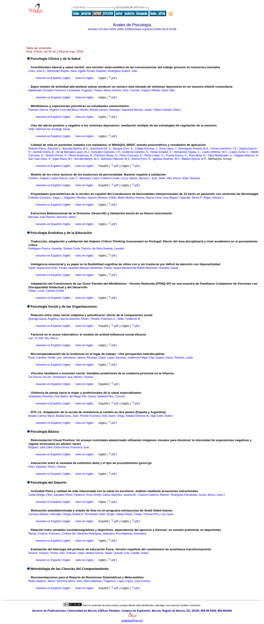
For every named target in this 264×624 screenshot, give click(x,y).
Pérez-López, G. (154, 155)
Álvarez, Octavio (38, 553)
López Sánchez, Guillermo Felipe (127, 357)
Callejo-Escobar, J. (146, 148)
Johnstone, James (74, 357)
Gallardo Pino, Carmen (111, 396)
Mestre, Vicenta (83, 377)
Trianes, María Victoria (107, 90)
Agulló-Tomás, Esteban (92, 71)
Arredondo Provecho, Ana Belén (47, 396)
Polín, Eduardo (37, 466)
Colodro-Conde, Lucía (114, 178)
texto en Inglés (84, 78)
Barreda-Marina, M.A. (75, 148)
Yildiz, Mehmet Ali (39, 129)
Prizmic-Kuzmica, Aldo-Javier (97, 415)
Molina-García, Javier (99, 553)
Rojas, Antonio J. (214, 197)
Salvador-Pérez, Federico (69, 494)
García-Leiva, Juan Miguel (162, 197)
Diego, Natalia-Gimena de (133, 415)
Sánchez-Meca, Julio (69, 581)
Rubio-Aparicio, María (41, 581)
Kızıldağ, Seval (61, 129)
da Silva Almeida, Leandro (108, 248)
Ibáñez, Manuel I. (139, 178)
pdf (112, 78)
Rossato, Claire (96, 357)
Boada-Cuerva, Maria (41, 415)
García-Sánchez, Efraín (74, 318)
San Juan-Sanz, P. (39, 158)
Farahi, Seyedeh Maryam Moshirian (80, 268)
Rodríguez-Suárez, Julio (122, 71)
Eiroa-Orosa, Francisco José (71, 447)
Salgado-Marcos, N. (246, 155)
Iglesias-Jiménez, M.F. (166, 158)
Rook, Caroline (37, 357)
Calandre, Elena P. (190, 197)
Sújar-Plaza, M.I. (62, 158)
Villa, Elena (173, 178)
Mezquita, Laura (89, 178)
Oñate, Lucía (36, 290)
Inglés (66, 78)
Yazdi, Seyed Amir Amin (42, 268)
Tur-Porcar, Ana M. (39, 377)
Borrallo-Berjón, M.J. (86, 158)
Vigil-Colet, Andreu (161, 415)
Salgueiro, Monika (75, 197)
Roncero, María (66, 217)
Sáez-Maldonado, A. (220, 155)
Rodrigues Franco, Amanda (45, 248)
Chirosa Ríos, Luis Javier (158, 514)
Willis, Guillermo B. (129, 318)
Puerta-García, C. (176, 155)
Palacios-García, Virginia (43, 109)
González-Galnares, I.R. (106, 152)
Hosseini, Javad (168, 268)
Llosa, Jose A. (36, 71)
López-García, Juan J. (64, 178)
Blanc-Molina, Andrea (131, 197)
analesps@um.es (131, 620)
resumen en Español (48, 78)
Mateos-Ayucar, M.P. (194, 158)
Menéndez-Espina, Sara (61, 71)
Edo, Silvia (158, 178)
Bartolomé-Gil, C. (101, 148)
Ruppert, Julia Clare (40, 447)
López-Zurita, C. (239, 152)
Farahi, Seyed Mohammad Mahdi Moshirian (130, 268)
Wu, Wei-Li (51, 338)
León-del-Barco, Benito (74, 109)
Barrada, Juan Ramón (41, 217)
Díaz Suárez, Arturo (161, 357)
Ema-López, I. (168, 148)
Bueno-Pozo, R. (141, 158)
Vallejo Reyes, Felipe (129, 514)
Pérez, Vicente (57, 466)
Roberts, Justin (184, 357)
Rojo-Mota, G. (197, 155)
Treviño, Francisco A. (103, 318)
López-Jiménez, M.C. (215, 152)
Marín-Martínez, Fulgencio (100, 581)
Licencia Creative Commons (185, 605)
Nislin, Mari (168, 90)
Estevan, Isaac (75, 553)
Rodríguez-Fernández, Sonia (188, 494)
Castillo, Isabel (139, 553)
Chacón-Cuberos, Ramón (153, 494)
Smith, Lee (54, 357)
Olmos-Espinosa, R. (80, 155)
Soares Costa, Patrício (77, 248)
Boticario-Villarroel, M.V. (115, 158)
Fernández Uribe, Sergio (99, 514)
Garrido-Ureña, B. (43, 152)
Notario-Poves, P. (56, 155)
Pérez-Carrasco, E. (131, 155)
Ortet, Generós (191, 178)
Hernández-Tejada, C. (187, 152)
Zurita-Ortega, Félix (40, 494)
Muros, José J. (216, 494)
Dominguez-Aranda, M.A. (193, 148)
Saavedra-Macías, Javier (137, 109)
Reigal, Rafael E (73, 514)
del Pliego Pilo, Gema (82, 396)
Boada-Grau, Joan (67, 415)
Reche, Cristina (37, 533)
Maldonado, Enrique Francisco (46, 90)
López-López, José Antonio (133, 581)
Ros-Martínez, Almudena (131, 533)
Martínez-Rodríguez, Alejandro (95, 533)
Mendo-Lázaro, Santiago (105, 109)
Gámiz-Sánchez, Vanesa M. (119, 494)
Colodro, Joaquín (38, 178)
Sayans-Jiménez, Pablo (102, 197)
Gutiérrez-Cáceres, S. (135, 152)
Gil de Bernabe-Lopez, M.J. (73, 152)
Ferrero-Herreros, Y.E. (224, 148)
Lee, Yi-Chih (35, 338)
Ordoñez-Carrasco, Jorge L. (45, 197)
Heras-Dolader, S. (161, 152)
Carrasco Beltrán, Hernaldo (44, 514)
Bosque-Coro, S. (123, 148)
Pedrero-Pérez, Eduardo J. (44, 148)
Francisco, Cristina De (62, 533)
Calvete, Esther (55, 290)
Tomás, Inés (57, 553)
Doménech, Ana (62, 377)
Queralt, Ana (121, 553)
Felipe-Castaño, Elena (167, 109)
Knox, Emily (93, 494)
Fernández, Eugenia (79, 90)
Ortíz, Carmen (131, 90)
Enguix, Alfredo (150, 90)
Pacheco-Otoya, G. (106, 155)
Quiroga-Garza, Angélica (43, 318)
